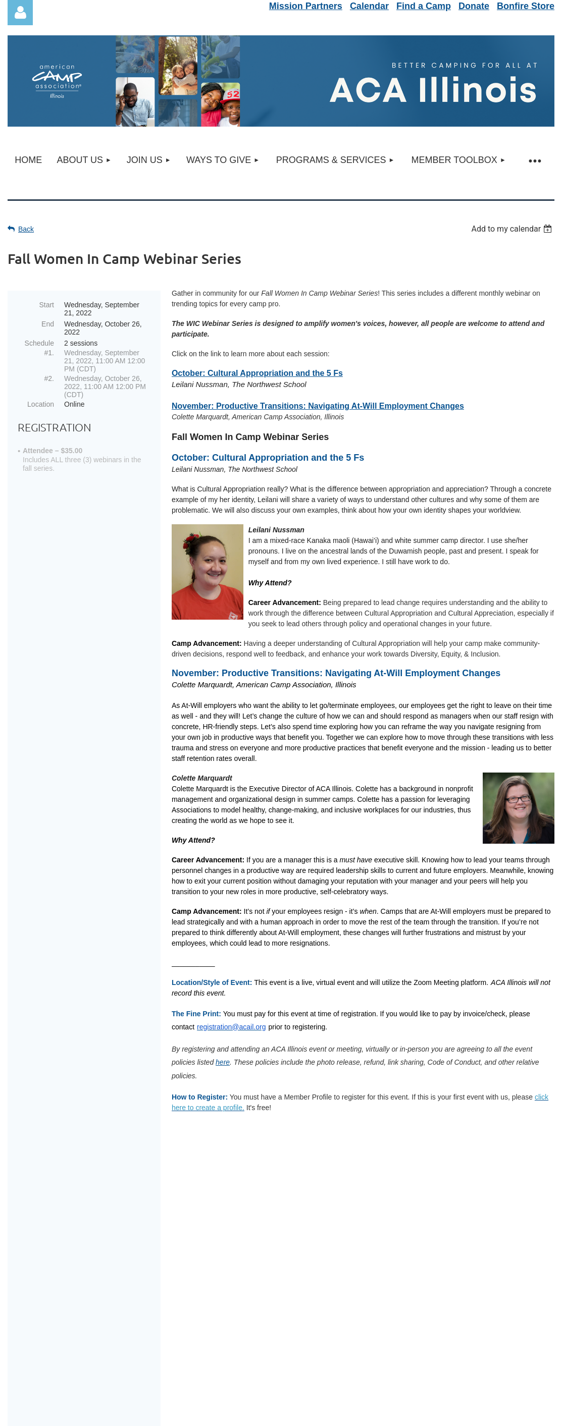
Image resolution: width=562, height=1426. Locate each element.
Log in (20, 12)
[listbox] (512, 229)
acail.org (301, 1378)
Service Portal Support (280, 1265)
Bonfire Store (525, 6)
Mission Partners (305, 6)
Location (40, 404)
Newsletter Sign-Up (280, 1240)
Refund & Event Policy (281, 1252)
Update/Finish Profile (281, 1278)
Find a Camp (423, 6)
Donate (473, 6)
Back (26, 229)
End (47, 324)
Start (46, 305)
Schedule (39, 343)
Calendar (369, 6)
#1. (49, 353)
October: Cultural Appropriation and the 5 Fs (257, 373)
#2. (49, 378)
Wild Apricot (440, 1416)
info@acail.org (296, 1365)
